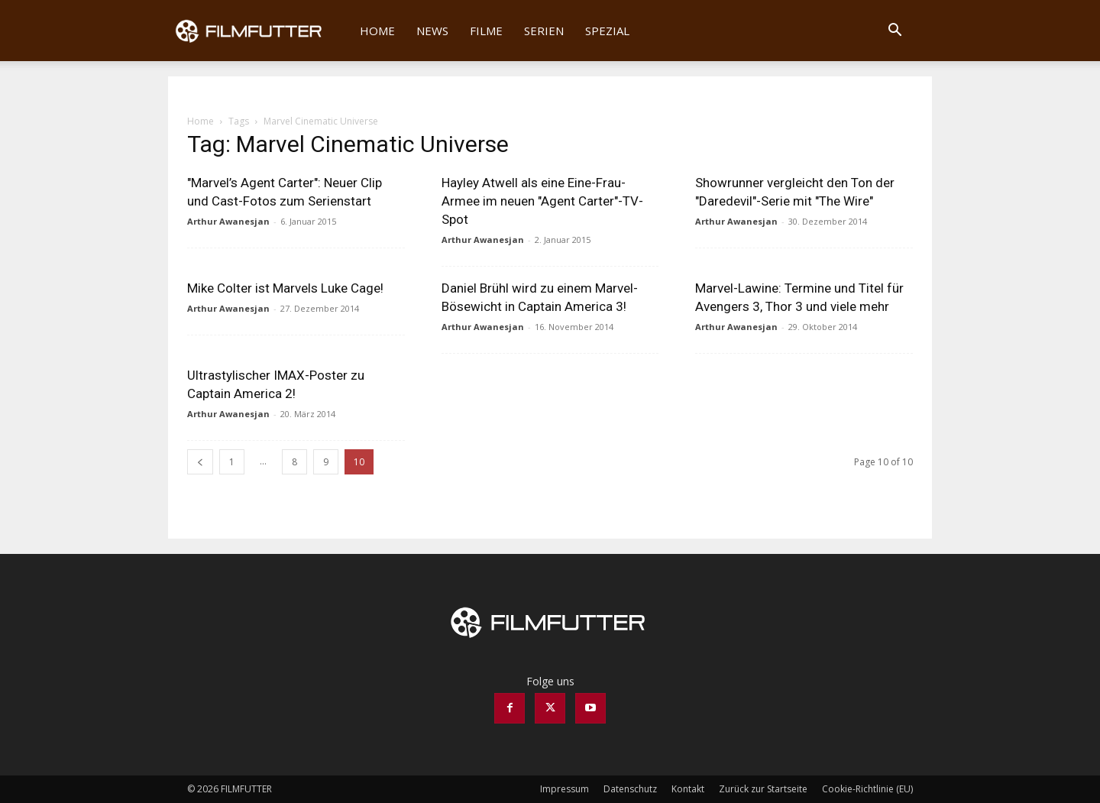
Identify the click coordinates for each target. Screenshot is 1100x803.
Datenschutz (630, 788)
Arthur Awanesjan (228, 221)
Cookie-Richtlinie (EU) (867, 788)
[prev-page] (200, 461)
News (432, 30)
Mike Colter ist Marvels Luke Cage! (285, 288)
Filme (486, 30)
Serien (544, 30)
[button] (894, 31)
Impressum (564, 788)
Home (377, 30)
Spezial (607, 30)
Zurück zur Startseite (763, 788)
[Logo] (258, 30)
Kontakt (687, 788)
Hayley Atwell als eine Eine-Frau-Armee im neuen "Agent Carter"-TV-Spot (542, 201)
